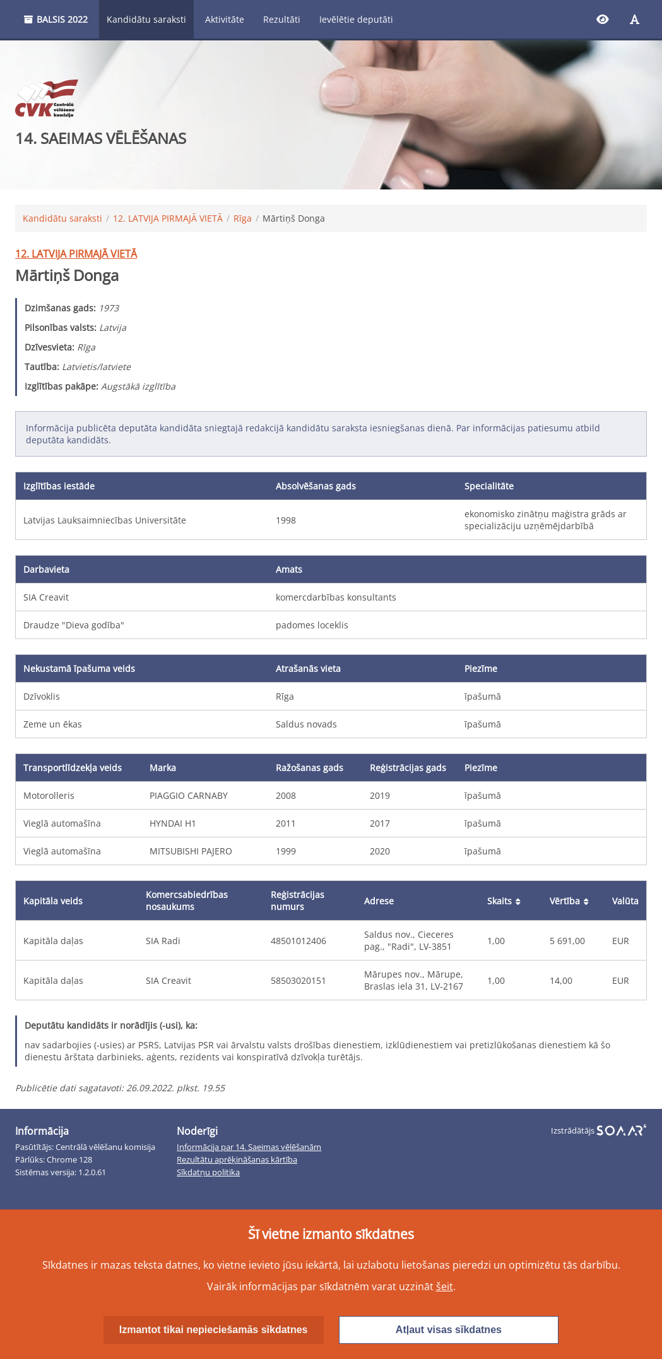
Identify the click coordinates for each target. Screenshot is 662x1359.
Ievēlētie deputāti (356, 19)
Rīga (242, 218)
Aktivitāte (224, 19)
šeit (444, 1286)
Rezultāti (281, 19)
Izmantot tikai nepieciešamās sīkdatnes (213, 1329)
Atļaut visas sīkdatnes (449, 1329)
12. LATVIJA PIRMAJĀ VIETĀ (168, 218)
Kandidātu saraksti (146, 19)
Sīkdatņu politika (208, 1172)
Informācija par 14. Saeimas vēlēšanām (249, 1147)
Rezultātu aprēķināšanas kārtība (237, 1159)
